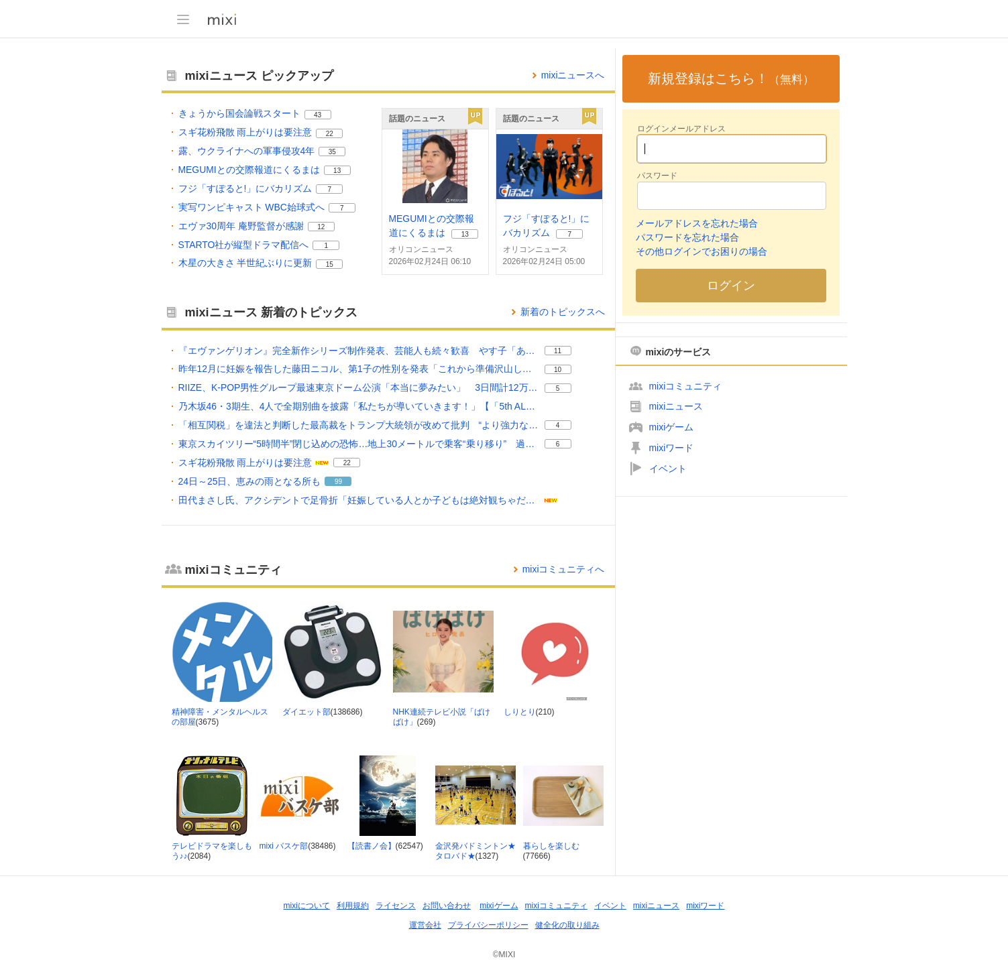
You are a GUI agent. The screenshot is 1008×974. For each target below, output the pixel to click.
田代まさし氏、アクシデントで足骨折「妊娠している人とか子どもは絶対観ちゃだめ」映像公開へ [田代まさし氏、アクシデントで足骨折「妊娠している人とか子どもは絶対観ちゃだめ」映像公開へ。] (359, 500)
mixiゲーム (671, 427)
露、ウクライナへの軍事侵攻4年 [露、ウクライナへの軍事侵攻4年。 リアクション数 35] (246, 150)
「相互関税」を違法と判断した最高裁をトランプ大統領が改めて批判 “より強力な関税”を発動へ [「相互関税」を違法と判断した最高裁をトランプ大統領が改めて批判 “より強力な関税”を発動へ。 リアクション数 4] (359, 425)
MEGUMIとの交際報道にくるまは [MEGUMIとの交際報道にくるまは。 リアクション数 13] (249, 169)
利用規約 (353, 905)
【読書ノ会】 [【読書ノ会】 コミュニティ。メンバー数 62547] (371, 846)
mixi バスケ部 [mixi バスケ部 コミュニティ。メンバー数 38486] (284, 846)
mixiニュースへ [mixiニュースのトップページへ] (573, 75)
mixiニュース (676, 406)
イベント (668, 468)
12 (321, 227)
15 (329, 264)
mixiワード (671, 447)
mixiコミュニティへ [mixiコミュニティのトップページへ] (563, 569)
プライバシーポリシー (488, 925)
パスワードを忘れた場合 (687, 237)
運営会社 (425, 925)
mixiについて (307, 905)
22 (329, 133)
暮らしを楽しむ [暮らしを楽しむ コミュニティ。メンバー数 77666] (551, 846)
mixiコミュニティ (685, 386)
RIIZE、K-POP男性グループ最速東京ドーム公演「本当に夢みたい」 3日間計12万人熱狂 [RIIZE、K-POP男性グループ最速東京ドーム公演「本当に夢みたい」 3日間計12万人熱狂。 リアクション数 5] (359, 387)
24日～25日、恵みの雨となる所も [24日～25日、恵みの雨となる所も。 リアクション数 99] (249, 481)
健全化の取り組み (567, 925)
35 (332, 152)
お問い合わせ (447, 905)
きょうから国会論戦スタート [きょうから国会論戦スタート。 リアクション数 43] (239, 113)
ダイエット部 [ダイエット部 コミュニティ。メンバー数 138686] (306, 712)
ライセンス (396, 905)
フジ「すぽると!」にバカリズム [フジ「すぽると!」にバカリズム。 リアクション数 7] (245, 188)
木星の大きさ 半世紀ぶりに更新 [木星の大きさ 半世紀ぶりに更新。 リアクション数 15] (245, 262)
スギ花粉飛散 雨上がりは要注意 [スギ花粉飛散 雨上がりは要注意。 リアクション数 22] (245, 132)
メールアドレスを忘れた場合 (697, 223)
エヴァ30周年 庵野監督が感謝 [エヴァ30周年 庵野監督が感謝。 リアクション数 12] (241, 226)
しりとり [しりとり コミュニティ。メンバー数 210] (520, 712)
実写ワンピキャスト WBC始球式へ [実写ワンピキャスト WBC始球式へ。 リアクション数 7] (251, 207)
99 (338, 481)
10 (557, 369)
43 (317, 115)
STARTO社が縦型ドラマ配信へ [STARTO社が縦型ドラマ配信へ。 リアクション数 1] (243, 244)
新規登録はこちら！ (731, 78)
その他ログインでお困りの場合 (701, 251)
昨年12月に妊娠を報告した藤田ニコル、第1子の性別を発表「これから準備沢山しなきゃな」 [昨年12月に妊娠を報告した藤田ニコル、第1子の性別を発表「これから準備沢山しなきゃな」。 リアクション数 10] (359, 368)
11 (557, 351)
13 (337, 170)
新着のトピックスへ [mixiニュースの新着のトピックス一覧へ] (562, 311)
